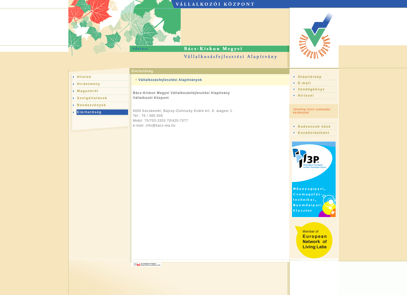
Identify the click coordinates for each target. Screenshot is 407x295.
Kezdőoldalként (314, 133)
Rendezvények (91, 105)
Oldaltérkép (310, 77)
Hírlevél (306, 96)
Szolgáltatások (92, 98)
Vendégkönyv (311, 89)
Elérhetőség (142, 71)
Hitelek (84, 77)
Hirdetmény (88, 84)
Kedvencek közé (314, 126)
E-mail (304, 83)
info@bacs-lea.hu (161, 125)
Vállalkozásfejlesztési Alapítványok (170, 80)
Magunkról (87, 91)
